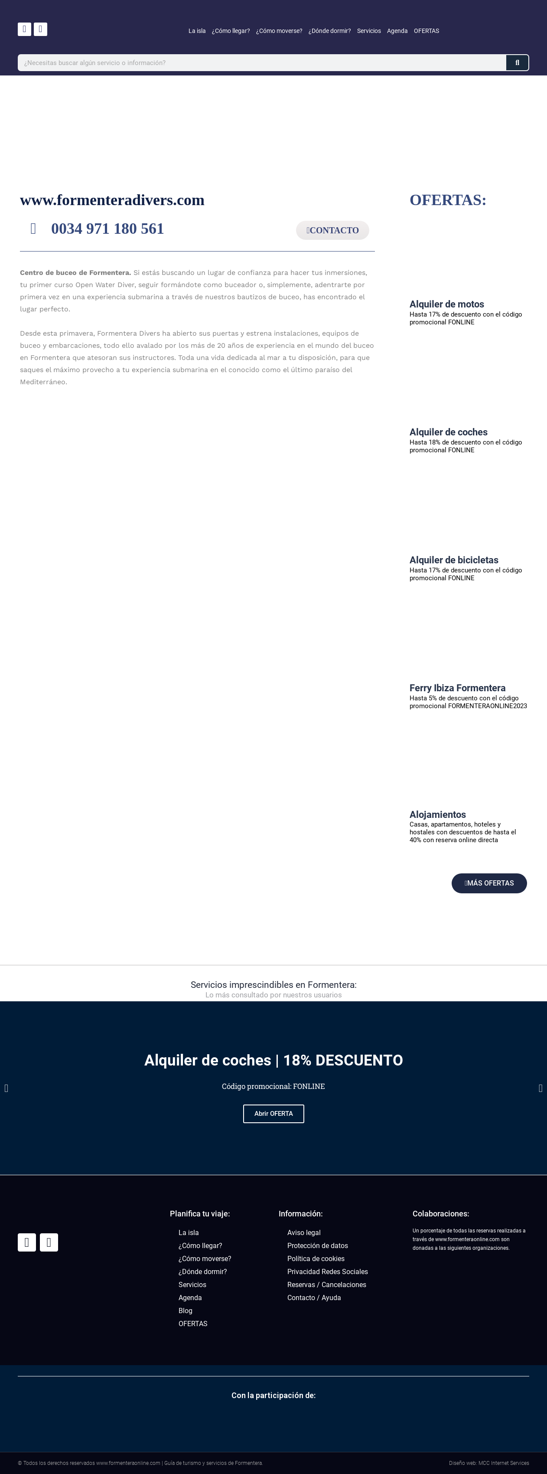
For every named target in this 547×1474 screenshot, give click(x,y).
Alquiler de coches (449, 432)
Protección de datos (317, 1246)
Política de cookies (316, 1259)
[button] (6, 1088)
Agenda (397, 30)
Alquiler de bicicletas (454, 560)
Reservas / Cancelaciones (326, 1285)
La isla (197, 30)
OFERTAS (426, 30)
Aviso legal (304, 1233)
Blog (185, 1311)
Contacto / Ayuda (314, 1298)
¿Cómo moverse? (279, 30)
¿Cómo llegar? (231, 30)
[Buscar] (517, 62)
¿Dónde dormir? (330, 30)
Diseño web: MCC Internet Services (489, 1463)
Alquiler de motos (447, 304)
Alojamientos (438, 814)
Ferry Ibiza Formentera (458, 688)
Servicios (369, 30)
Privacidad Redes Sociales (327, 1272)
